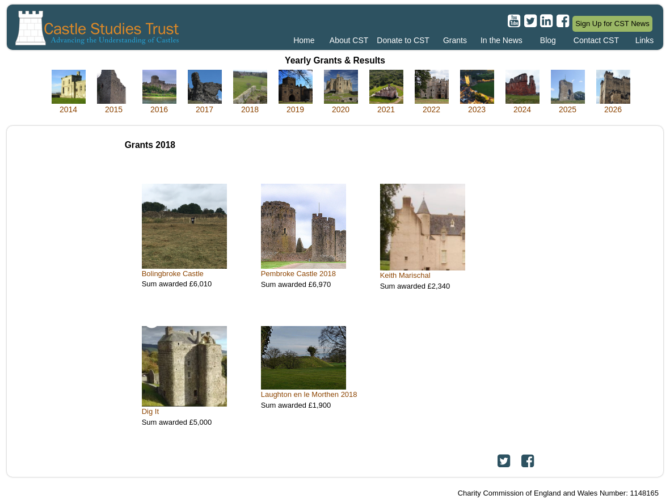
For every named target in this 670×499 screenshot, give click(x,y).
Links (644, 40)
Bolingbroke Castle (173, 273)
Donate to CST (403, 40)
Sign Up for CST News (612, 23)
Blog (548, 40)
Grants (455, 40)
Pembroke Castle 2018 (298, 273)
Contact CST (596, 40)
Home (303, 40)
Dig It (150, 411)
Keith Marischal (405, 275)
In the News (501, 40)
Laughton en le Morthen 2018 (309, 394)
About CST (349, 40)
